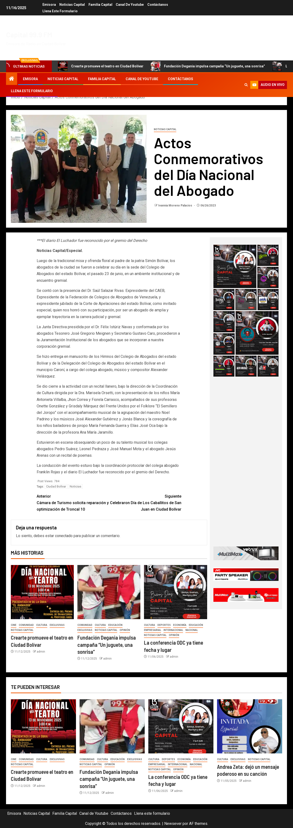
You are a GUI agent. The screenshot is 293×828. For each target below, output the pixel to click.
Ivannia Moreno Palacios (175, 205)
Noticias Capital (72, 4)
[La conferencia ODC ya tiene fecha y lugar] (175, 592)
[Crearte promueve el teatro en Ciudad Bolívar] (42, 592)
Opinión (125, 630)
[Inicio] (11, 79)
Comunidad (26, 625)
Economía (179, 625)
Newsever (173, 823)
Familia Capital (100, 4)
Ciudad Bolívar (56, 486)
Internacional (173, 630)
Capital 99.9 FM (29, 34)
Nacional (191, 630)
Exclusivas (57, 625)
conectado (64, 535)
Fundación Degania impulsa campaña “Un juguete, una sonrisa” (208, 66)
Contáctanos (158, 4)
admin (41, 651)
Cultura (41, 625)
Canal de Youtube (130, 4)
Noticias (75, 486)
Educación (115, 625)
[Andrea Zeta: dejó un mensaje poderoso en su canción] (249, 726)
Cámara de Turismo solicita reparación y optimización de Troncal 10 (73, 502)
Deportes (164, 625)
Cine (13, 625)
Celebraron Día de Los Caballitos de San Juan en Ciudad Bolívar (145, 502)
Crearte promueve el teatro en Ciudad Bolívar (100, 66)
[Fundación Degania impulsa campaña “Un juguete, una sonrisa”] (108, 592)
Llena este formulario (59, 11)
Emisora (49, 4)
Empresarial (152, 630)
